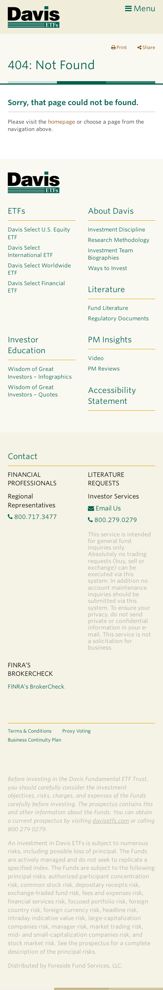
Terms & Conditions (29, 731)
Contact (23, 456)
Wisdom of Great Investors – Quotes (33, 391)
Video (96, 358)
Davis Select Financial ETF (36, 287)
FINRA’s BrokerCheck (36, 686)
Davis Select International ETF (30, 252)
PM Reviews (104, 369)
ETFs (16, 211)
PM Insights (110, 339)
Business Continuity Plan (34, 740)
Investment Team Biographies (110, 254)
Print (119, 47)
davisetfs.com (111, 820)
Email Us (104, 508)
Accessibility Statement (112, 396)
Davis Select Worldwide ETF (39, 269)
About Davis (111, 211)
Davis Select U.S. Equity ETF (39, 233)
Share (146, 47)
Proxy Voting (76, 731)
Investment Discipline (116, 229)
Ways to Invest (107, 268)
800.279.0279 (112, 520)
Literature (106, 289)
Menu (140, 8)
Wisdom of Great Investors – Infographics (40, 373)
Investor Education (26, 345)
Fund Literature (108, 308)
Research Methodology (118, 240)
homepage (61, 122)
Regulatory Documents (118, 318)
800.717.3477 (32, 517)
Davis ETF (34, 17)
